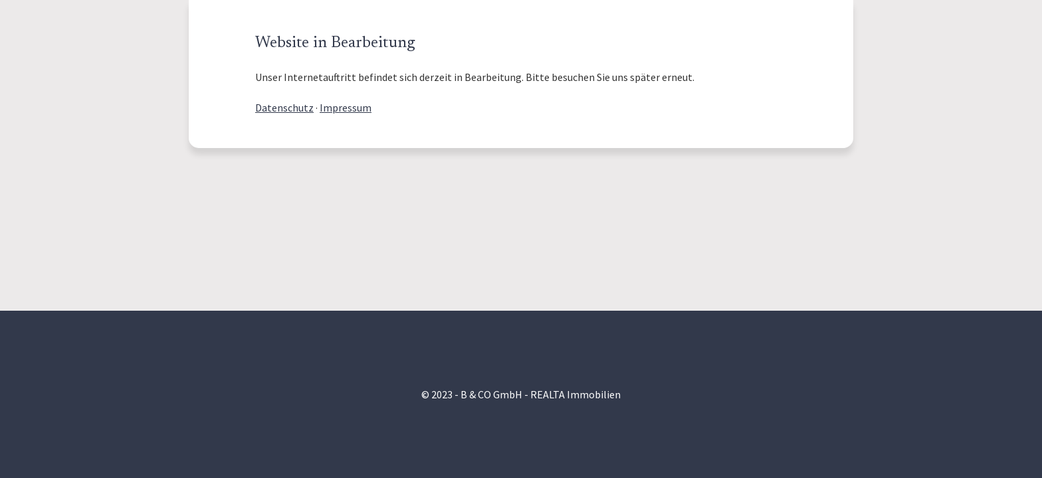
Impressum (345, 107)
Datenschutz (284, 107)
